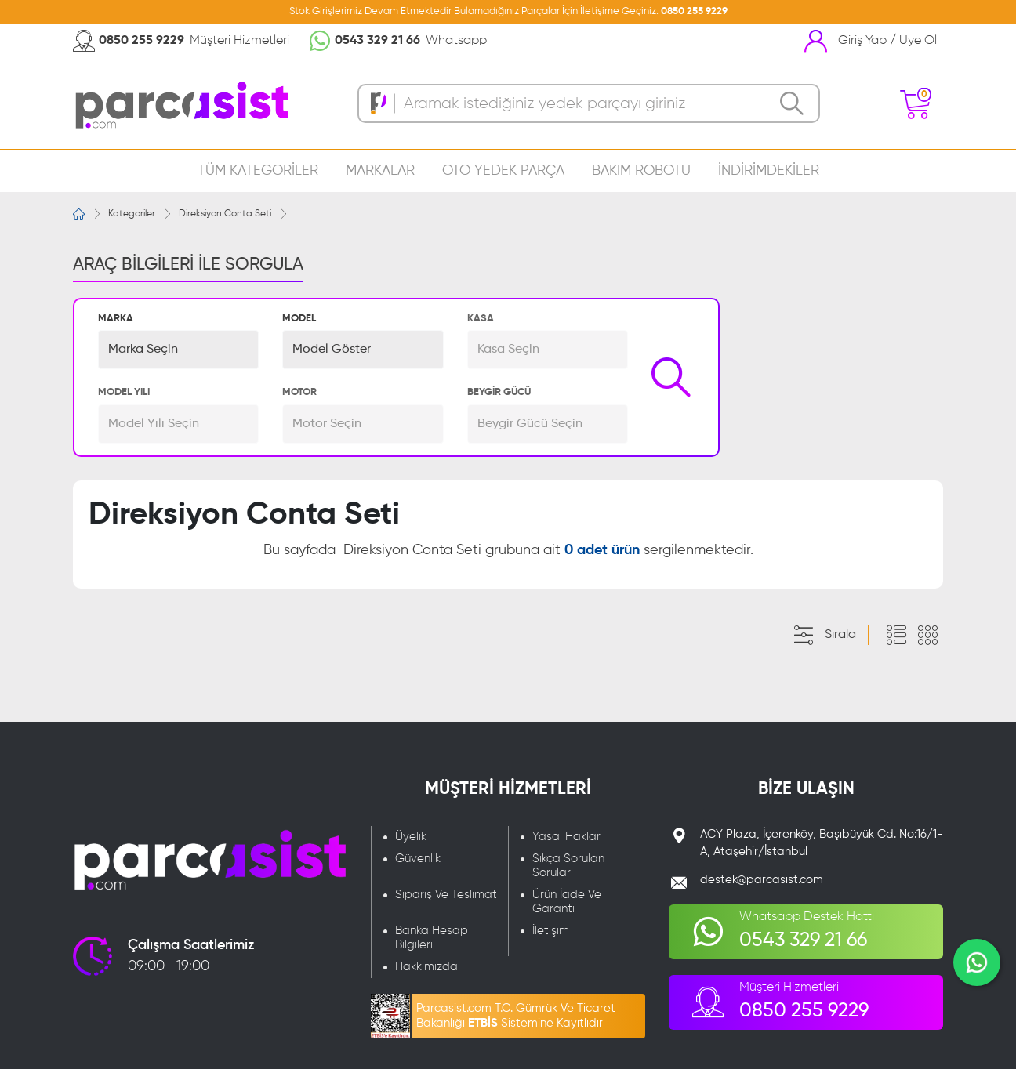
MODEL (299, 318)
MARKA (115, 318)
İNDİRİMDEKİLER (768, 171)
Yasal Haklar (566, 837)
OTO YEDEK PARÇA (503, 171)
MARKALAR (380, 171)
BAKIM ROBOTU (641, 171)
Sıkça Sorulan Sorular (568, 866)
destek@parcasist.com (761, 880)
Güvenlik (418, 858)
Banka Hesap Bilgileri (431, 938)
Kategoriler (131, 214)
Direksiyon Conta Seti (225, 214)
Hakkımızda (426, 967)
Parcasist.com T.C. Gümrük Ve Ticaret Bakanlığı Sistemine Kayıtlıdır (515, 1015)
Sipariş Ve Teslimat (446, 894)
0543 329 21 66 (377, 40)
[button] (178, 349)
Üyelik (410, 837)
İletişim (550, 931)
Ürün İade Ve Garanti (566, 902)
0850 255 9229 (694, 11)
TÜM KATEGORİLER (258, 171)
